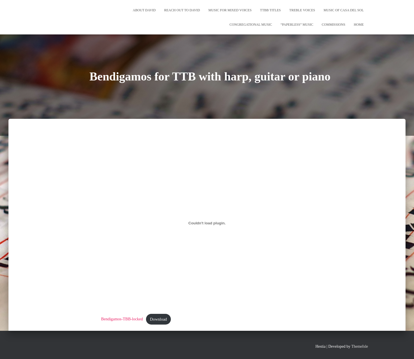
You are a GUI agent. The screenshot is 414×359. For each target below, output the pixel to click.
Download (158, 319)
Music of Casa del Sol (344, 10)
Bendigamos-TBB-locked (122, 319)
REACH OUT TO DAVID (182, 10)
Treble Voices (302, 10)
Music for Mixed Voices (230, 10)
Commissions (333, 25)
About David (144, 10)
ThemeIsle (359, 346)
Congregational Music (251, 25)
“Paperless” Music (296, 25)
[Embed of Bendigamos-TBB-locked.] (207, 223)
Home (359, 25)
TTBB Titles (270, 10)
